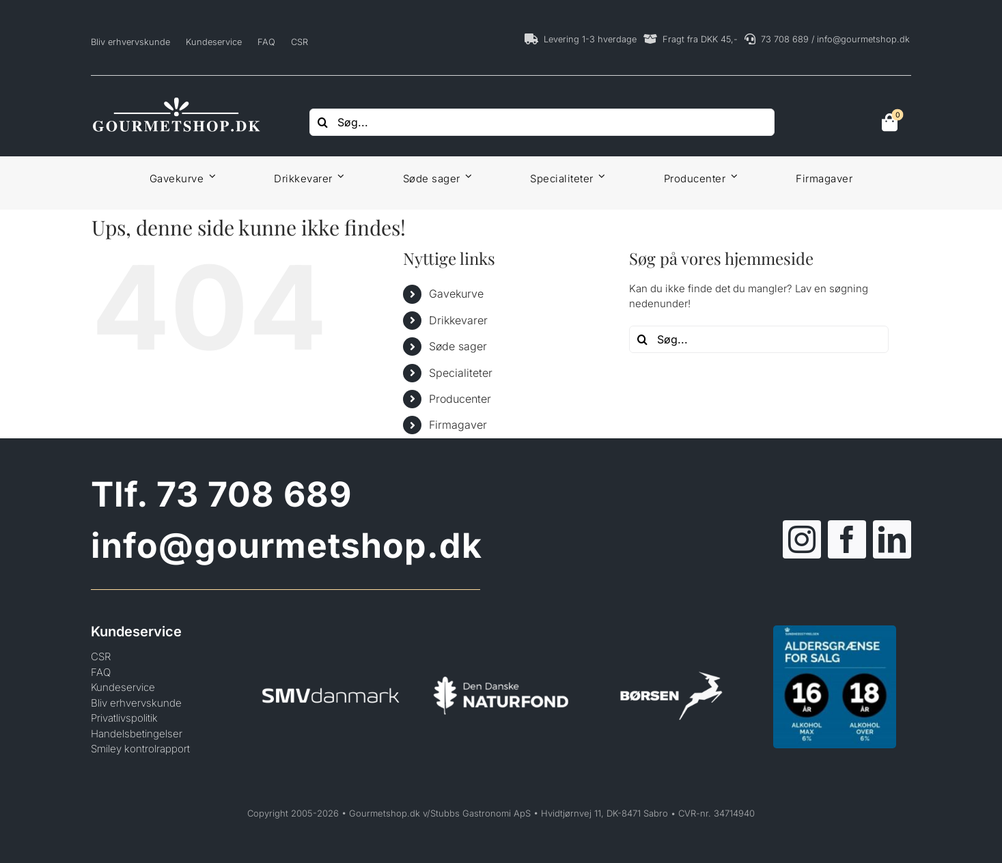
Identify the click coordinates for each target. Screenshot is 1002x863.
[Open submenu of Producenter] (731, 176)
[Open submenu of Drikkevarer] (339, 176)
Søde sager (458, 346)
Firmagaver (458, 425)
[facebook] (847, 539)
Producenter (460, 399)
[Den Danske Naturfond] (501, 667)
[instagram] (802, 539)
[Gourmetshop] (176, 100)
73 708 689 (254, 494)
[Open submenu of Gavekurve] (210, 176)
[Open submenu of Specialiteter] (600, 176)
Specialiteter (460, 373)
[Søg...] (542, 122)
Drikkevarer (458, 320)
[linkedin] (892, 539)
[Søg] (323, 122)
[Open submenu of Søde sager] (466, 176)
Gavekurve (456, 293)
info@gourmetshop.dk (286, 545)
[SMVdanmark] (331, 667)
